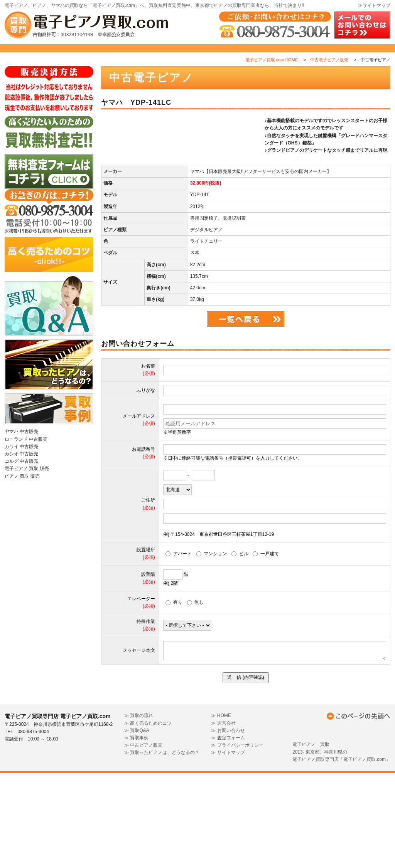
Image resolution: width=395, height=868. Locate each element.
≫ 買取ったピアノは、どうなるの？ (161, 848)
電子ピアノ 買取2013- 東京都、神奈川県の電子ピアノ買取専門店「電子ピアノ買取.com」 (341, 847)
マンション (211, 648)
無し (195, 697)
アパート (178, 648)
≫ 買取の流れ (138, 811)
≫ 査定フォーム (228, 833)
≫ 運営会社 (223, 818)
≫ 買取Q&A (136, 825)
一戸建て (266, 648)
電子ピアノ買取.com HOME (271, 76)
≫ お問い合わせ (228, 825)
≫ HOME (221, 811)
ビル (239, 648)
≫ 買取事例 (136, 833)
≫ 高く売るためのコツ (148, 818)
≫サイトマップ (374, 5)
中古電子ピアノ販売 (329, 76)
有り (173, 697)
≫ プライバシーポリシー (237, 840)
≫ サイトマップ (228, 848)
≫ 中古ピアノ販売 (143, 840)
